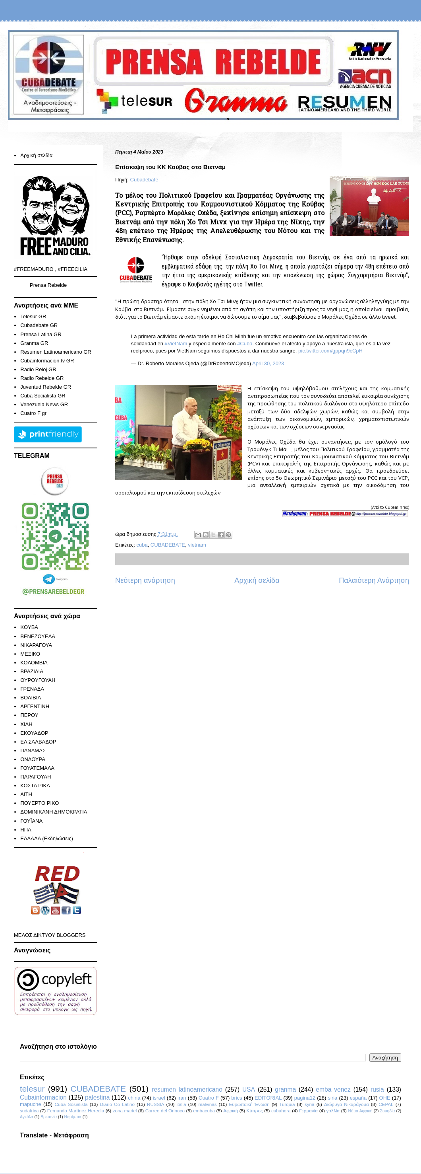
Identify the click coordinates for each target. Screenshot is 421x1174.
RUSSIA (155, 1104)
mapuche (30, 1104)
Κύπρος (255, 1110)
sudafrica (29, 1110)
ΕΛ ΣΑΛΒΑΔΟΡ (38, 742)
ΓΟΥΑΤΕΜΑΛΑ (37, 768)
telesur (32, 1088)
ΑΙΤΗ (26, 794)
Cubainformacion (43, 1097)
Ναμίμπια (72, 1117)
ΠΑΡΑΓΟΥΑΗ (35, 777)
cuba (141, 545)
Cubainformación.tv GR (47, 361)
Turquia (287, 1104)
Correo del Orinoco (165, 1110)
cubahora (281, 1110)
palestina (97, 1097)
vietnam (197, 545)
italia (181, 1104)
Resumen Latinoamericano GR (55, 352)
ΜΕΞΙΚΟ (30, 654)
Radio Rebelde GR (42, 378)
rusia (377, 1089)
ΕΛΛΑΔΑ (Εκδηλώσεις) (46, 838)
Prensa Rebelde (48, 285)
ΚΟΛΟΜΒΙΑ (33, 663)
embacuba (204, 1110)
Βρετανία (49, 1117)
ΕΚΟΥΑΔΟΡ (34, 733)
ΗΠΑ (25, 830)
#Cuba (244, 344)
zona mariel (125, 1110)
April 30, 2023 (268, 363)
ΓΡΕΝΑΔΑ (32, 689)
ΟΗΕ (384, 1098)
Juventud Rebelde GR (45, 387)
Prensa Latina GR (40, 334)
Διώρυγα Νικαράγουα (346, 1104)
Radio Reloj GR (38, 369)
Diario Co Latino (117, 1104)
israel (159, 1098)
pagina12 (305, 1098)
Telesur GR (33, 316)
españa (358, 1098)
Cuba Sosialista (71, 1104)
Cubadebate (144, 180)
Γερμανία (308, 1110)
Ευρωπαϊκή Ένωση (249, 1104)
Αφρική (230, 1110)
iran (182, 1098)
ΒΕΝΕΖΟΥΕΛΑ (37, 636)
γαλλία (333, 1110)
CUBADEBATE (168, 545)
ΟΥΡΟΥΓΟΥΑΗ (37, 680)
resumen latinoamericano (187, 1089)
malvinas (207, 1104)
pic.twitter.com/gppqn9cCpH (330, 351)
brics (236, 1098)
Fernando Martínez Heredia (75, 1110)
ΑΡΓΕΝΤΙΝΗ (34, 706)
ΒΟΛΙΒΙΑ (30, 698)
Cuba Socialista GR (42, 396)
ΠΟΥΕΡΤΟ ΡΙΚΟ (39, 803)
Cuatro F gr (33, 413)
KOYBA (29, 627)
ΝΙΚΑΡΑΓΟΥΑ (36, 645)
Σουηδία (387, 1111)
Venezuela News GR (44, 404)
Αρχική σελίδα (256, 580)
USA (248, 1089)
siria (333, 1098)
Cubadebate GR (39, 325)
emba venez (333, 1089)
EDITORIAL (268, 1098)
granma (285, 1089)
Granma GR (34, 343)
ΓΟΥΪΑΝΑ (31, 821)
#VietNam (176, 344)
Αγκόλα (26, 1117)
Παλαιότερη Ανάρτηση (374, 580)
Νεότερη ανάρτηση (145, 580)
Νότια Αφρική (360, 1111)
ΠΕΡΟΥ (29, 715)
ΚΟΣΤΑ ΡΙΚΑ (35, 786)
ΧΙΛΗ (26, 724)
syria (310, 1104)
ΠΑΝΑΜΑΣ (33, 750)
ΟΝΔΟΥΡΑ (32, 759)
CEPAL (386, 1104)
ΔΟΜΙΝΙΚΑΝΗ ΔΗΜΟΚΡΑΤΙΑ (53, 812)
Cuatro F (209, 1098)
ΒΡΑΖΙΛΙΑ (31, 671)
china (134, 1098)
